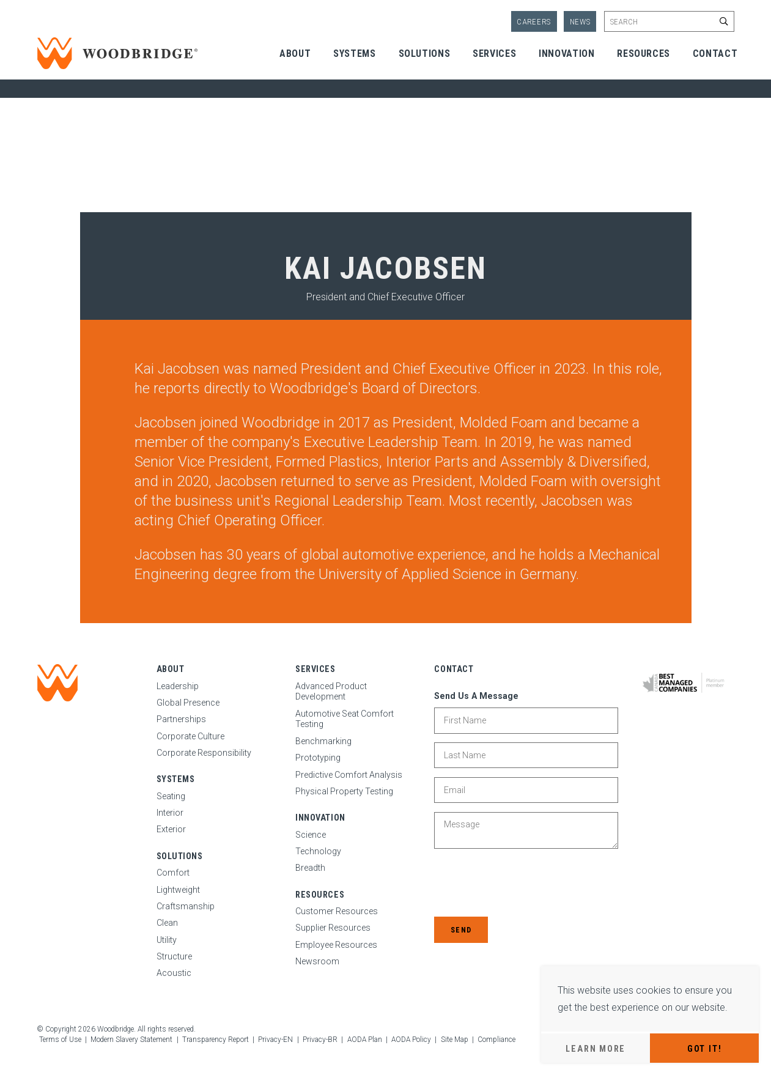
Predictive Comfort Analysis (348, 775)
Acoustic (174, 973)
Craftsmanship (186, 906)
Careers (534, 21)
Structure (174, 956)
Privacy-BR (320, 1039)
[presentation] (527, 884)
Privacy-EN (275, 1039)
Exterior (171, 829)
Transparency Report (215, 1039)
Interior (170, 813)
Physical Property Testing (344, 791)
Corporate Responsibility (204, 753)
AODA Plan (364, 1039)
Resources (643, 53)
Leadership (178, 686)
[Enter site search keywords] (669, 21)
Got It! (704, 1049)
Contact (715, 53)
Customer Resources (336, 911)
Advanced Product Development (331, 691)
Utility (167, 940)
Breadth (310, 868)
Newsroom (317, 961)
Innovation (566, 53)
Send (461, 929)
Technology (318, 851)
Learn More (595, 1049)
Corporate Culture (190, 736)
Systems (354, 53)
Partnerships (181, 719)
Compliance (496, 1039)
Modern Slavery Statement (131, 1039)
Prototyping (318, 758)
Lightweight (178, 890)
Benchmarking (323, 741)
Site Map (454, 1039)
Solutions (425, 53)
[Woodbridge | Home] (57, 682)
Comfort (173, 872)
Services (494, 53)
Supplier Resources (333, 928)
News (580, 21)
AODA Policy (411, 1039)
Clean (167, 923)
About (295, 53)
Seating (171, 796)
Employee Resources (336, 945)
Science (310, 835)
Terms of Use (60, 1039)
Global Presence (188, 702)
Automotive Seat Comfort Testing (344, 719)
